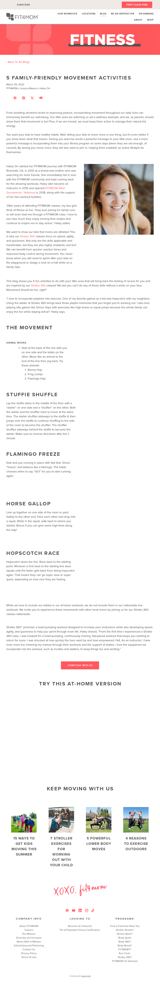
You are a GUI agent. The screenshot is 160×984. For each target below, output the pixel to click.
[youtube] (73, 910)
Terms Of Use (28, 957)
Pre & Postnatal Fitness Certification (80, 930)
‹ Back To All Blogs (18, 62)
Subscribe (23, 4)
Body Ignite (124, 937)
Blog (103, 13)
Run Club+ (125, 953)
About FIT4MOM (28, 926)
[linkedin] (80, 910)
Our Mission (29, 934)
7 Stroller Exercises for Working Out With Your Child (61, 852)
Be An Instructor (122, 13)
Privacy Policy (29, 953)
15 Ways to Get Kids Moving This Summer (24, 846)
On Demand (146, 13)
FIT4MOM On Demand (124, 961)
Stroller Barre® (125, 934)
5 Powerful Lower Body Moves (98, 843)
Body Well (124, 941)
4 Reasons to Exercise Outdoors (136, 843)
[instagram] (86, 910)
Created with (80, 976)
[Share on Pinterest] (23, 97)
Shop (150, 19)
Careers (28, 930)
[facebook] (67, 910)
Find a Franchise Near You (125, 926)
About (138, 19)
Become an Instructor (80, 926)
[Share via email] (41, 97)
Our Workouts (67, 13)
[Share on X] (32, 97)
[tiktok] (93, 910)
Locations (88, 13)
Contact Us (29, 949)
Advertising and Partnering (29, 945)
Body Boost (124, 945)
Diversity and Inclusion (29, 937)
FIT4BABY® (124, 949)
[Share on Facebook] (15, 97)
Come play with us (80, 665)
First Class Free (137, 4)
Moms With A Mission (29, 941)
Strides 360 (27, 236)
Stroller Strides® (125, 930)
